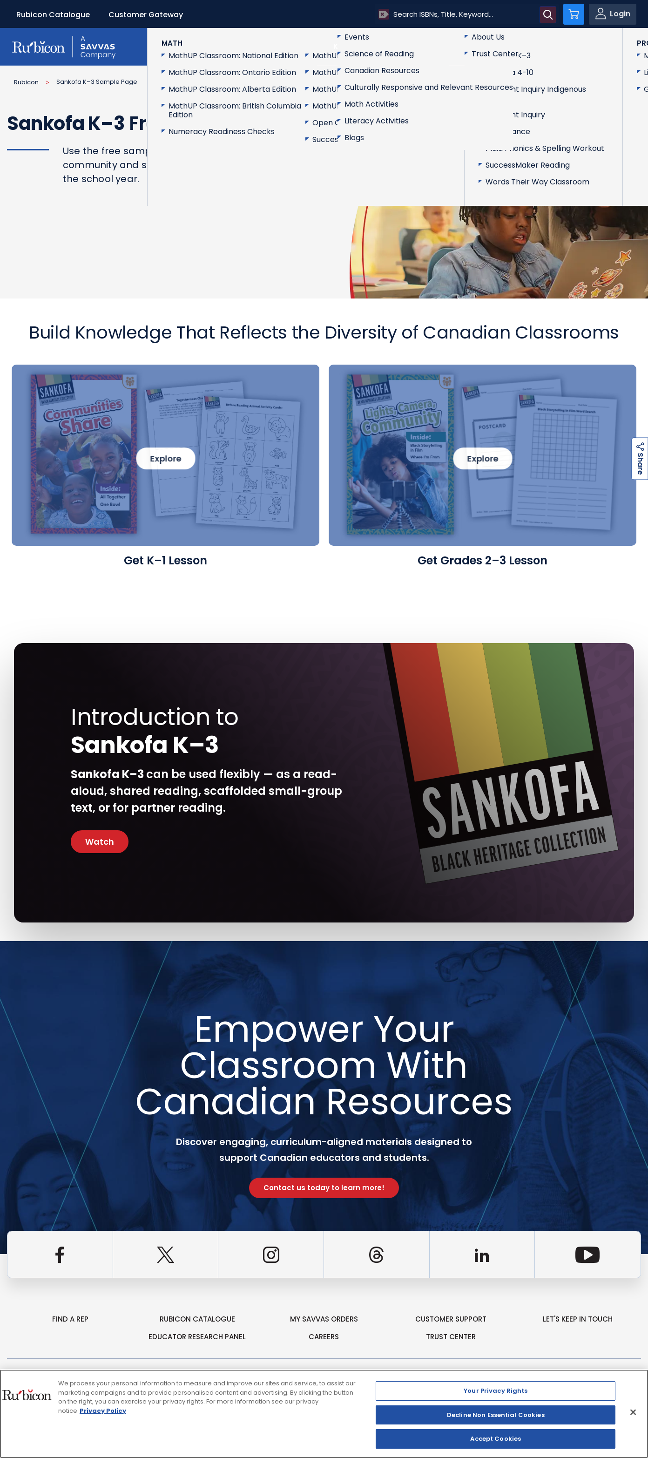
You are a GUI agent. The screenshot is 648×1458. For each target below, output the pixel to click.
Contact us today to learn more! (324, 1188)
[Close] (633, 1412)
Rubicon (26, 82)
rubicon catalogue (197, 1319)
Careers (324, 1337)
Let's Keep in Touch (578, 1319)
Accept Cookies (495, 1438)
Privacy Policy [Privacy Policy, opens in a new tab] (103, 1410)
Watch (99, 842)
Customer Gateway (145, 14)
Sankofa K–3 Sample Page (96, 81)
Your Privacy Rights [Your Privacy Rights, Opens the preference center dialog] (495, 1390)
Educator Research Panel (197, 1337)
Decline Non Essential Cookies (496, 1415)
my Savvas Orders (324, 1319)
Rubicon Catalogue (53, 14)
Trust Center (451, 1337)
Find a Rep (70, 1319)
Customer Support (450, 1319)
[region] (324, 1414)
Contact (601, 46)
